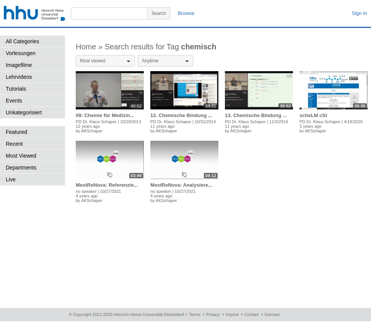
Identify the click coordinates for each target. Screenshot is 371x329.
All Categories (22, 41)
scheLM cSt (313, 115)
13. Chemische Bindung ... (256, 115)
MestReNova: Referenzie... (107, 185)
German (272, 314)
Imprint (232, 314)
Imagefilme (19, 65)
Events (14, 101)
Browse (186, 13)
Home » (90, 46)
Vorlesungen (21, 53)
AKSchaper (92, 131)
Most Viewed (21, 156)
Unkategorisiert (24, 112)
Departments (21, 167)
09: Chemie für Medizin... (105, 115)
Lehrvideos (19, 77)
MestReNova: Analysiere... (181, 185)
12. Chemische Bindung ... (181, 115)
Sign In (359, 13)
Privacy (213, 314)
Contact (251, 314)
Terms (194, 314)
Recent (14, 144)
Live (11, 179)
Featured (16, 132)
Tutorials (16, 89)
